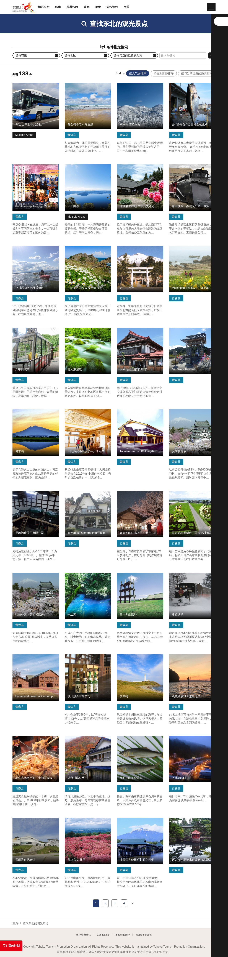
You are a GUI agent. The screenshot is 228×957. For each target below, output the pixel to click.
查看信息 (18, 84)
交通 (126, 7)
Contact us (103, 935)
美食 (98, 7)
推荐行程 (72, 7)
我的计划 (11, 946)
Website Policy (144, 935)
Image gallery (122, 935)
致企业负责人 (83, 935)
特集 (58, 7)
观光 (86, 7)
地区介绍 (44, 7)
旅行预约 (112, 7)
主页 (15, 923)
